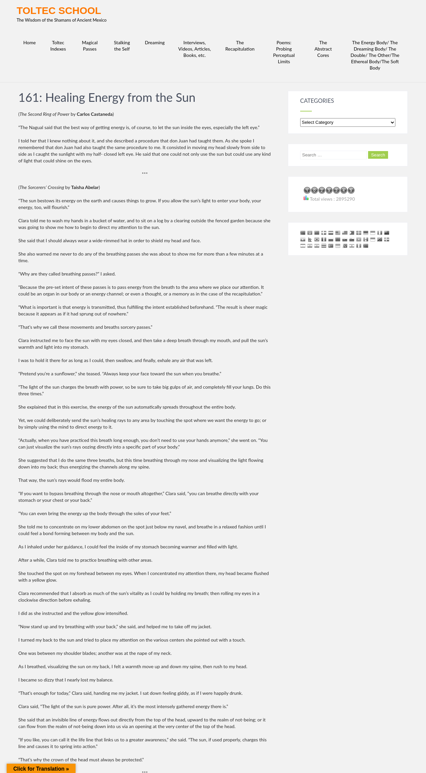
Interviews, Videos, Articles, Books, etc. (194, 49)
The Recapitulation (240, 46)
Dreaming (155, 42)
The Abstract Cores (323, 49)
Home (29, 42)
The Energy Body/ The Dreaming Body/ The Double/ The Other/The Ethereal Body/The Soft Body (374, 55)
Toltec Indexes (58, 46)
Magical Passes (90, 46)
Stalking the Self (122, 46)
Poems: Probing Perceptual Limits (284, 52)
